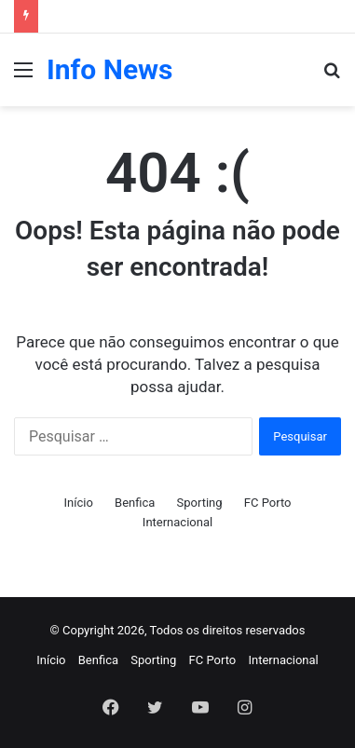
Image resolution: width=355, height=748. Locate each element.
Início (77, 503)
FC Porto (268, 503)
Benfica (135, 503)
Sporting (200, 503)
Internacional (177, 522)
